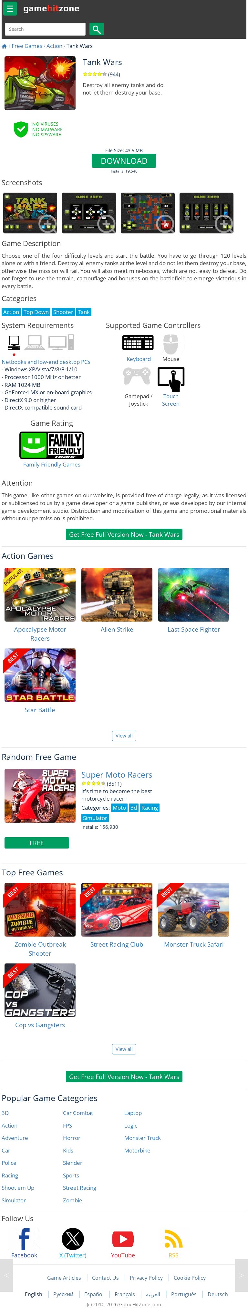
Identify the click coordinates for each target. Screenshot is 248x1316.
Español (94, 1294)
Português (184, 1294)
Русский (64, 1294)
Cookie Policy (190, 1277)
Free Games (27, 46)
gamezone (51, 8)
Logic (130, 1125)
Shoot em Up (18, 1187)
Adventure (15, 1138)
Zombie (72, 1200)
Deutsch (218, 1294)
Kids (68, 1150)
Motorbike (137, 1150)
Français (125, 1294)
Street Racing (79, 1187)
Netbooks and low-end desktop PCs (46, 362)
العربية (153, 1294)
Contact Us (105, 1277)
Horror (71, 1138)
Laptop (133, 1113)
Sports (71, 1175)
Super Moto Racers (116, 774)
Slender (72, 1162)
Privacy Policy (146, 1277)
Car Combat (78, 1113)
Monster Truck (142, 1138)
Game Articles (64, 1277)
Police (9, 1162)
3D (5, 1113)
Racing (10, 1175)
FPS (67, 1125)
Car (6, 1150)
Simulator (14, 1200)
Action (54, 46)
